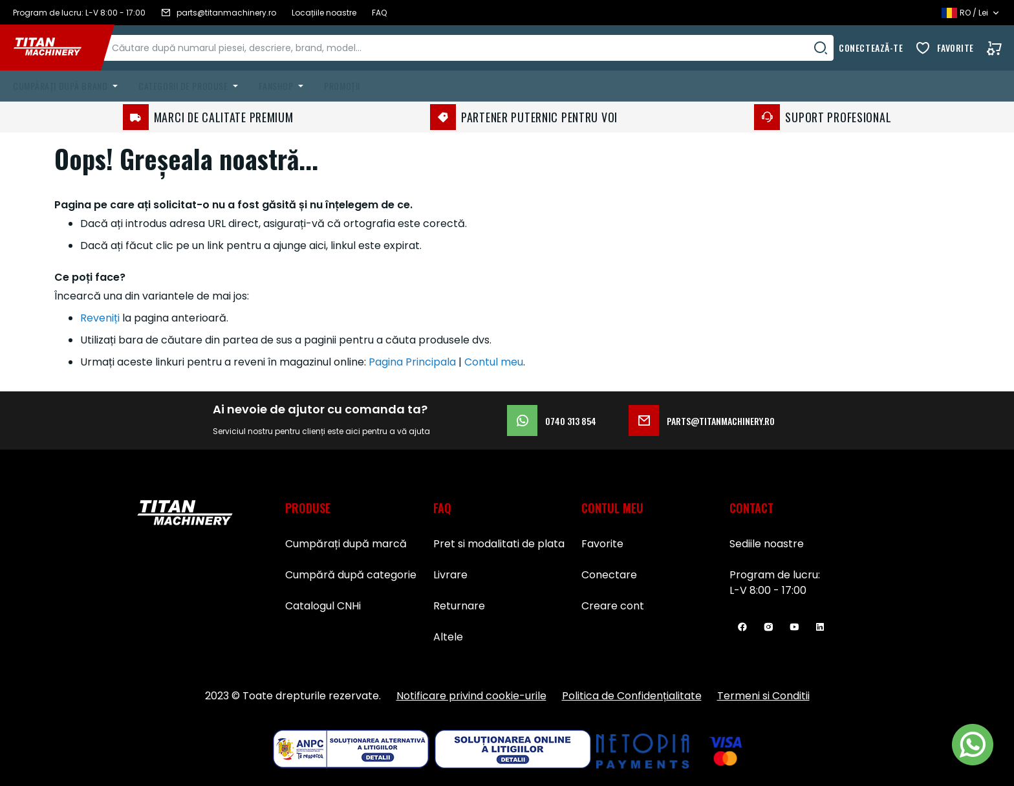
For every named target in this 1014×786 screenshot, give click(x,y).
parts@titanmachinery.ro (702, 420)
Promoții (342, 86)
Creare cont (612, 605)
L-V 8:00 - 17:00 (767, 590)
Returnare (459, 605)
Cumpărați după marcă (346, 543)
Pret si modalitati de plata (499, 543)
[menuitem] (68, 86)
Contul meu (493, 362)
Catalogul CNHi (323, 605)
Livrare (450, 574)
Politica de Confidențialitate (632, 695)
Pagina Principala (412, 362)
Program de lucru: (774, 574)
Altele (448, 636)
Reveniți (100, 318)
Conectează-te (871, 47)
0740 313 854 (551, 420)
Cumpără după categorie (350, 574)
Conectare (609, 574)
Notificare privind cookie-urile (471, 695)
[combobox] (482, 48)
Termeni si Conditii (763, 695)
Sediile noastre (766, 543)
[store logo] (57, 48)
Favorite (955, 47)
